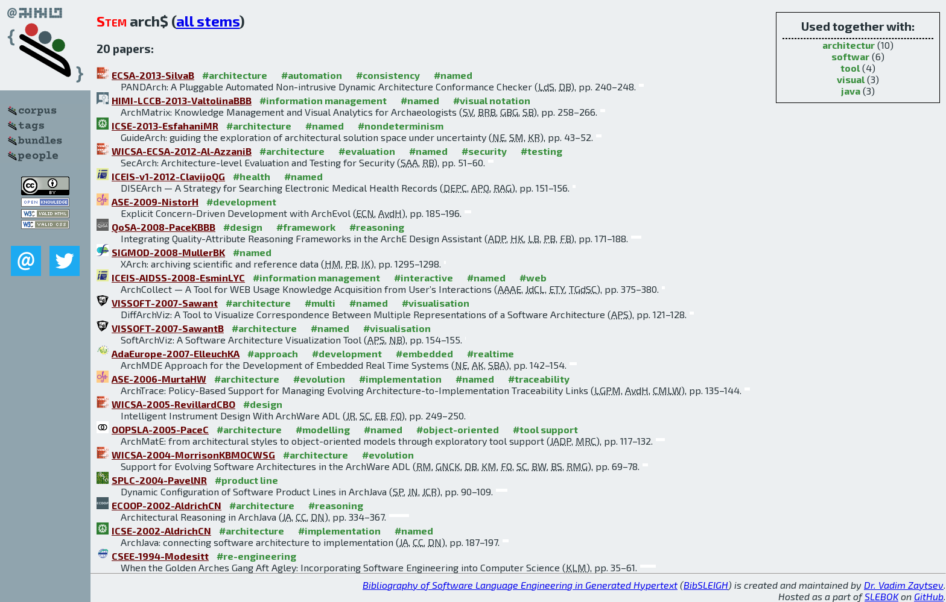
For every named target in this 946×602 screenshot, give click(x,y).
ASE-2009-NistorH (155, 201)
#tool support (545, 429)
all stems (208, 21)
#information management (323, 100)
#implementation (400, 378)
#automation (311, 75)
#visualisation (435, 303)
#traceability (539, 378)
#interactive (423, 277)
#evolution (319, 378)
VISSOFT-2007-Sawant (165, 303)
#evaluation (366, 151)
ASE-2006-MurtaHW (159, 378)
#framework (305, 227)
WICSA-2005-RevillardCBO (173, 404)
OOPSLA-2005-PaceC (160, 429)
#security (484, 151)
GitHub (929, 596)
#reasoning (376, 227)
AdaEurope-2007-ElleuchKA (176, 353)
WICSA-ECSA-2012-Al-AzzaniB (182, 151)
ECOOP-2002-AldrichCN (166, 505)
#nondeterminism (400, 125)
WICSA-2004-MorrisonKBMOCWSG (193, 454)
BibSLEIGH (706, 585)
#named (453, 75)
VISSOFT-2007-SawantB (168, 328)
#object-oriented (457, 429)
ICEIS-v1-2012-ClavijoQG (168, 176)
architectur (848, 45)
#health (251, 176)
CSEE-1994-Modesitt (160, 556)
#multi (320, 303)
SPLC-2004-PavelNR (159, 480)
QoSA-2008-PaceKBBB (163, 227)
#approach (272, 353)
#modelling (323, 429)
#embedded (424, 353)
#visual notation (491, 100)
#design (242, 227)
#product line (246, 480)
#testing (541, 151)
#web (533, 277)
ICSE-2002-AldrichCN (161, 530)
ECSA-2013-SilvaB (153, 75)
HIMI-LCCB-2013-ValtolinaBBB (182, 100)
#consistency (388, 75)
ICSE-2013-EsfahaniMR (165, 125)
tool (850, 68)
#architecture (234, 75)
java (850, 90)
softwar (850, 56)
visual (851, 79)
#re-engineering (256, 556)
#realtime (490, 353)
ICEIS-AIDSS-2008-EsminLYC (178, 277)
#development (241, 201)
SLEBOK (881, 596)
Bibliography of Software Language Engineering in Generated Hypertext (520, 585)
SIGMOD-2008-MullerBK (168, 252)
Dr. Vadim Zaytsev (904, 585)
